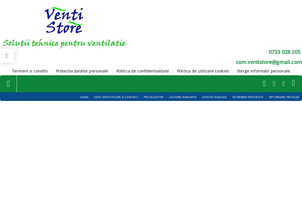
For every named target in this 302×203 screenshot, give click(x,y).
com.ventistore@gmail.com (269, 62)
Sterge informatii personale (263, 71)
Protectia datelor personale (82, 71)
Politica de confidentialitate (142, 71)
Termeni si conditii (30, 71)
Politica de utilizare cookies (203, 71)
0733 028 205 (284, 51)
